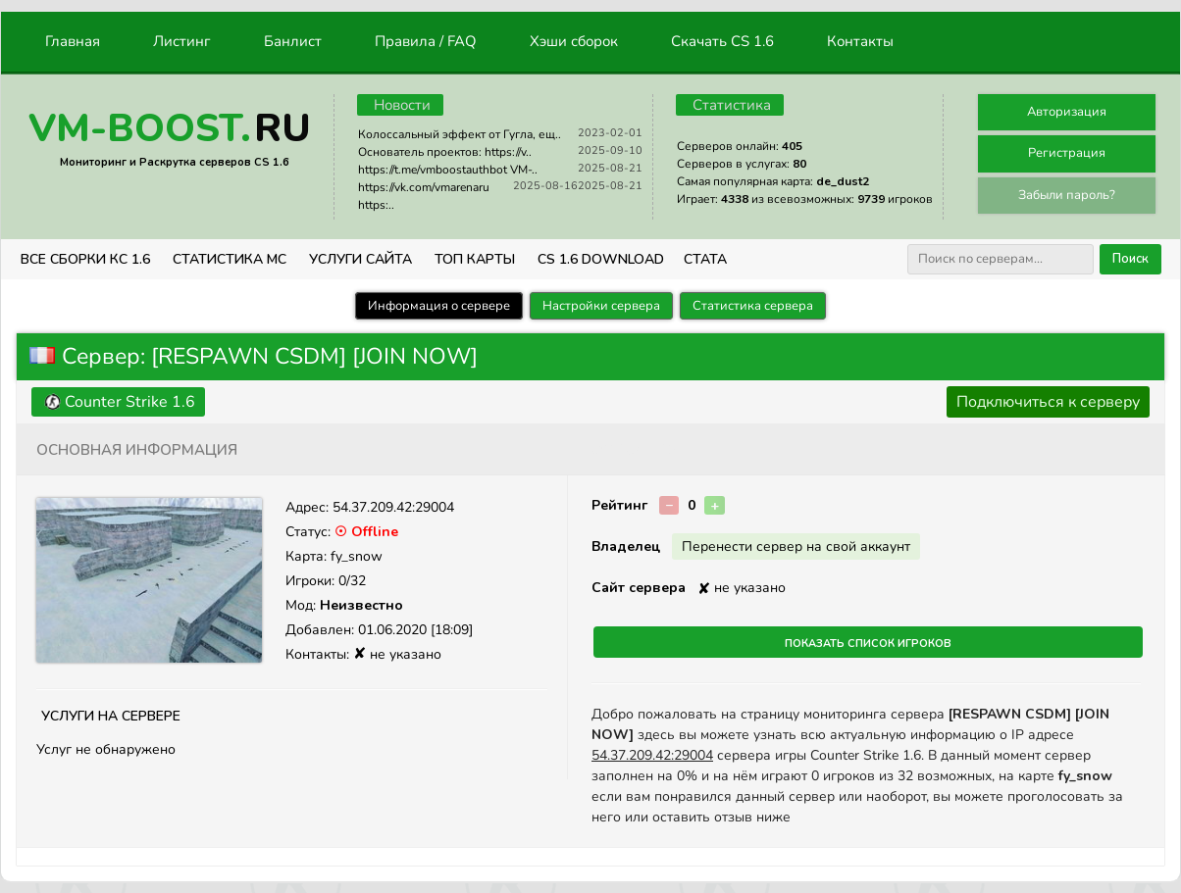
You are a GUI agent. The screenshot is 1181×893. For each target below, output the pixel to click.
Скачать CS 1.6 (722, 41)
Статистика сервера (753, 306)
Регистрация (1066, 153)
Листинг (182, 41)
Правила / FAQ (426, 41)
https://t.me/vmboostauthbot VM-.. (448, 169)
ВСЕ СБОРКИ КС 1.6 (85, 259)
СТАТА (705, 259)
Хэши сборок (574, 41)
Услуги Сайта (360, 259)
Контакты (860, 41)
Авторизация (1066, 112)
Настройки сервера (601, 306)
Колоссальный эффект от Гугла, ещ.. (459, 134)
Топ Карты (475, 259)
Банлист (293, 41)
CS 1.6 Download (601, 259)
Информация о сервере (439, 306)
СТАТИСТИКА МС (229, 259)
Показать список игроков (868, 642)
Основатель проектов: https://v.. (445, 152)
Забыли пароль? (1066, 195)
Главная (72, 41)
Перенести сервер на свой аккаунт (796, 546)
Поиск (1130, 259)
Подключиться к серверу (1048, 402)
